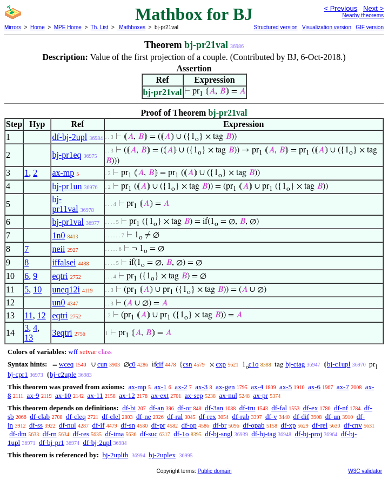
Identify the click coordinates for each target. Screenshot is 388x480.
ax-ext (160, 395)
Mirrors (12, 27)
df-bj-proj (308, 434)
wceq (66, 364)
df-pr (158, 425)
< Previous (340, 8)
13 (28, 337)
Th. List (100, 27)
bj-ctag (295, 364)
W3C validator (365, 471)
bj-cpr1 (18, 374)
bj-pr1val (68, 221)
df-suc (149, 434)
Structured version (275, 27)
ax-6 (314, 387)
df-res (81, 434)
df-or (184, 408)
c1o (254, 364)
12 (41, 315)
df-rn (50, 434)
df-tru (247, 408)
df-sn (128, 425)
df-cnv (353, 425)
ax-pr (260, 395)
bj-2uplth (115, 455)
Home (37, 27)
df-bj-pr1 (51, 442)
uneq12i (66, 289)
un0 (58, 302)
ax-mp (63, 172)
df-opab (253, 425)
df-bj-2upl (69, 137)
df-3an (214, 408)
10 (37, 289)
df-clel (111, 416)
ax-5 (285, 387)
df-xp (288, 425)
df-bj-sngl (218, 434)
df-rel (319, 425)
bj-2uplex (162, 455)
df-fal (279, 408)
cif (160, 364)
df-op (189, 425)
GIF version (370, 27)
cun (102, 364)
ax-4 (257, 387)
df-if (98, 425)
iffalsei (64, 262)
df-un (332, 416)
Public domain (215, 471)
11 (28, 315)
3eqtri (62, 332)
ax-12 (127, 395)
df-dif (301, 416)
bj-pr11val (65, 204)
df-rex (207, 416)
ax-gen (225, 387)
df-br (219, 425)
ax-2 (181, 387)
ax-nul (228, 395)
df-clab (40, 416)
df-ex (310, 408)
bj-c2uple (63, 374)
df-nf (341, 408)
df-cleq (76, 416)
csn (187, 364)
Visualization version (326, 27)
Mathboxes (131, 27)
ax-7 (343, 387)
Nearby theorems (363, 15)
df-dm (17, 434)
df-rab (240, 416)
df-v (271, 416)
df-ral (175, 416)
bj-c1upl (338, 364)
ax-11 (95, 395)
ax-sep (194, 395)
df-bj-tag (263, 434)
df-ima (114, 434)
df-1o (181, 434)
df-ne (143, 416)
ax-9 (33, 395)
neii (58, 249)
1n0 (58, 235)
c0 (132, 364)
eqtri (60, 276)
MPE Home (68, 27)
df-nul (67, 425)
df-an (156, 408)
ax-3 (201, 387)
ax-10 (63, 395)
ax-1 (161, 387)
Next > (373, 8)
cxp (221, 364)
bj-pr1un (67, 186)
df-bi (129, 408)
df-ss (36, 425)
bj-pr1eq (66, 154)
